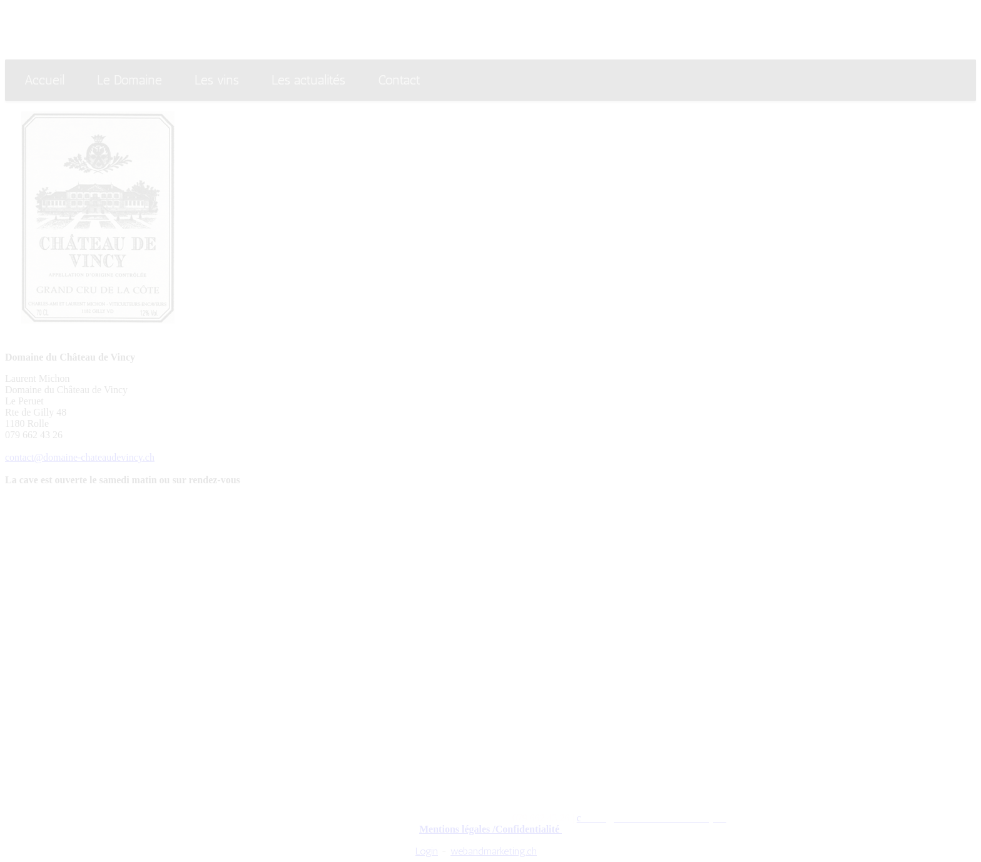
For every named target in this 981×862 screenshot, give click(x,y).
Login (426, 851)
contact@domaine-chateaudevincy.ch (80, 457)
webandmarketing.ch (493, 851)
